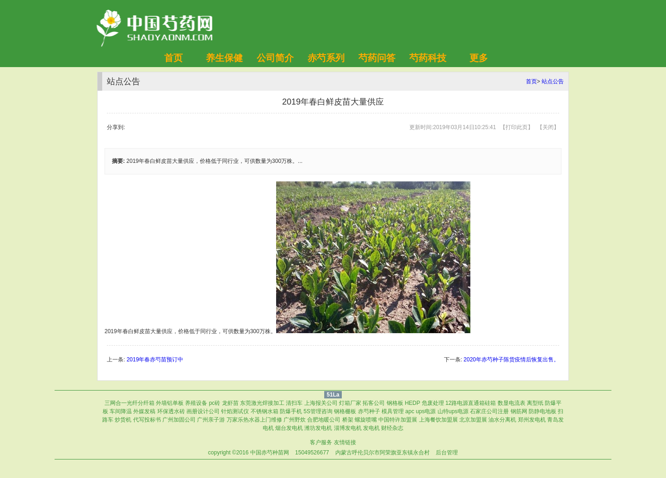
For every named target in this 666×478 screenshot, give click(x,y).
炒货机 (123, 419)
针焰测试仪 (235, 411)
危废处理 (433, 403)
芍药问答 (376, 58)
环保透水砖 (171, 411)
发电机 (371, 428)
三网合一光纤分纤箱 (129, 403)
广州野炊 (295, 419)
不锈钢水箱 (264, 411)
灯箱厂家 (350, 403)
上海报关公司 (321, 403)
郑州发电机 (532, 419)
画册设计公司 (203, 411)
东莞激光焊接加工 (262, 403)
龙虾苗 (230, 403)
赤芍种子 (369, 411)
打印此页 (517, 127)
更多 (478, 58)
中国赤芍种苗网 (269, 452)
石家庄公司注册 (489, 411)
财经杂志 (392, 428)
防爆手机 (291, 411)
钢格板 (395, 403)
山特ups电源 (453, 411)
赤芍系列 (326, 58)
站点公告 (553, 81)
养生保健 (224, 58)
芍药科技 (427, 58)
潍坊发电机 (318, 428)
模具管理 (393, 411)
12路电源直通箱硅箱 (470, 403)
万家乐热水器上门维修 (254, 419)
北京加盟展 (473, 419)
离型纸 (535, 403)
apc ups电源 (420, 411)
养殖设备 (196, 403)
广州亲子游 (211, 419)
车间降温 (121, 411)
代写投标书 (147, 419)
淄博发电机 (348, 428)
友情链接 (345, 442)
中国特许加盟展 (397, 419)
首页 (173, 58)
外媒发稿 (144, 411)
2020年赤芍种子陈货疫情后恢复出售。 (511, 359)
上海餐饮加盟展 (438, 419)
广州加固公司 (179, 419)
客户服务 (321, 442)
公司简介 (275, 58)
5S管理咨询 (318, 411)
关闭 (548, 127)
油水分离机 (502, 419)
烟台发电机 (289, 428)
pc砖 (215, 403)
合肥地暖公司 (323, 419)
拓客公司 (374, 403)
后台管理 (447, 452)
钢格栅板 (345, 411)
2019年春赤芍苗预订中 (155, 359)
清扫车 (294, 403)
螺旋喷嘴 (366, 419)
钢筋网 (519, 411)
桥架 (347, 419)
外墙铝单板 (170, 403)
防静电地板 (542, 411)
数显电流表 (511, 403)
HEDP (412, 403)
